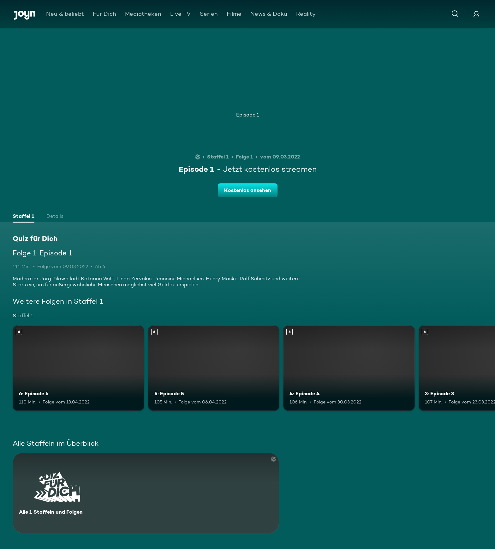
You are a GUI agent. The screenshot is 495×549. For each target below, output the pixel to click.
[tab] (23, 217)
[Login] (476, 14)
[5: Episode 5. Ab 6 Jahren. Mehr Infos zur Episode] (214, 368)
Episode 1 (247, 115)
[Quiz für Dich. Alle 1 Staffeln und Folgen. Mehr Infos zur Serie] (146, 493)
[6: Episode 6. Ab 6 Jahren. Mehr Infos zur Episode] (78, 368)
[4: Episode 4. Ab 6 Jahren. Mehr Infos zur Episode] (349, 368)
